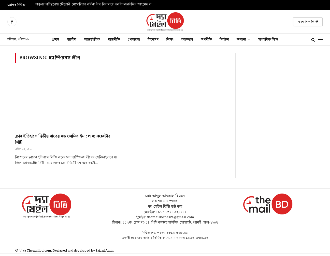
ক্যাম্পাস (187, 39)
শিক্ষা (169, 39)
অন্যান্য (241, 39)
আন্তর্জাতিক (92, 39)
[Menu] (320, 39)
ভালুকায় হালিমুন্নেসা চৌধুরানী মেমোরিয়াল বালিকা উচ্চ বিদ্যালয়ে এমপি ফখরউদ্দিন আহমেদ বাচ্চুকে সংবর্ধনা (96, 4)
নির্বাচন (224, 39)
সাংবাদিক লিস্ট (308, 21)
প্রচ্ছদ (55, 39)
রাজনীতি (114, 39)
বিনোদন (153, 39)
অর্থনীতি (206, 39)
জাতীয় (71, 39)
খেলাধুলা (134, 39)
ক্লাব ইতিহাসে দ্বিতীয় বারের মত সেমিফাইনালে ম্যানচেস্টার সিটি (63, 139)
